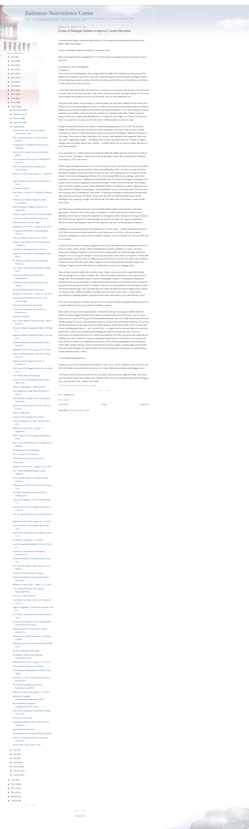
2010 (13, 792)
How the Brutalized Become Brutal (27, 305)
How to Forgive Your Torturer (25, 454)
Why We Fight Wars (21, 413)
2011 (13, 788)
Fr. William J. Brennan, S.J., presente (28, 540)
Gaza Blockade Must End (23, 729)
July (15, 750)
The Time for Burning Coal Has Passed (29, 249)
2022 (13, 73)
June (15, 754)
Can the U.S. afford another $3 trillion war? (31, 218)
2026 (13, 57)
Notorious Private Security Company (28, 573)
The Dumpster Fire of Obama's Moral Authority (32, 733)
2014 (13, 106)
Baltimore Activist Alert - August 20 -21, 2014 (32, 466)
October (16, 118)
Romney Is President (21, 316)
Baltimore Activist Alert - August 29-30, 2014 (32, 226)
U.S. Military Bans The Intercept (26, 375)
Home (104, 404)
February (17, 770)
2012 (13, 784)
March (16, 766)
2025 (13, 61)
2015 (13, 102)
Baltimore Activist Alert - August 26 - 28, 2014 (32, 294)
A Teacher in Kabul (21, 188)
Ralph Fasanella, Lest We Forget (26, 222)
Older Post (144, 404)
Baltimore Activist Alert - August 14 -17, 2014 (32, 584)
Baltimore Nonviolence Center (59, 13)
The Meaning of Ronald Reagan (26, 450)
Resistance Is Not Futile (23, 718)
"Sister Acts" (18, 462)
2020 (13, 82)
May (15, 758)
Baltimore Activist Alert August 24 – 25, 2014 (32, 349)
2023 (13, 69)
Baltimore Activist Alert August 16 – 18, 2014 (32, 521)
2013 (13, 780)
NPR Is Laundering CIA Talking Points (29, 387)
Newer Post (63, 404)
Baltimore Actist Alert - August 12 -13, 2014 (31, 662)
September (18, 122)
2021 (13, 77)
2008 (13, 800)
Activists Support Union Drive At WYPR (30, 238)
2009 (13, 796)
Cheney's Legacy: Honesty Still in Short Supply (32, 214)
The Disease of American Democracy (28, 458)
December (17, 110)
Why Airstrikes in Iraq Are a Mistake (28, 666)
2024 (13, 65)
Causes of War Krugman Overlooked (28, 417)
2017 (13, 94)
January (16, 775)
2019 (13, 86)
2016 (13, 98)
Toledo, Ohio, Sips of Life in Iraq (26, 745)
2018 (13, 90)
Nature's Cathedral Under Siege (26, 650)
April (15, 762)
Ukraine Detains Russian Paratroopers (28, 289)
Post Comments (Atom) (80, 410)
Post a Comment (63, 400)
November (18, 114)
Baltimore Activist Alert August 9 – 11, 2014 (31, 692)
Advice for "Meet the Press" (24, 596)
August (16, 126)
